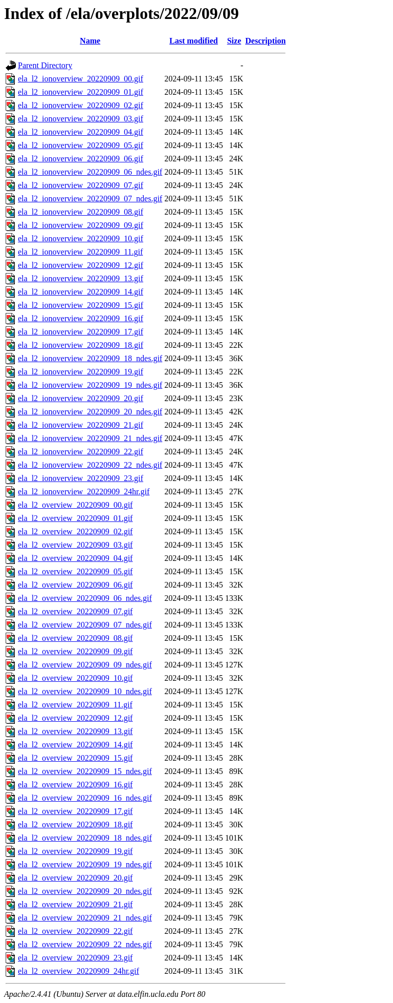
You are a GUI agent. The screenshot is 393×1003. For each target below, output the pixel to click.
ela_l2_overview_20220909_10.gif (75, 678)
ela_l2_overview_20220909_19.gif (75, 851)
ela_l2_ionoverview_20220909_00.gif (80, 78)
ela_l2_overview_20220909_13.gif (75, 731)
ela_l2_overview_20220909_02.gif (75, 531)
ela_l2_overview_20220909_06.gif (75, 584)
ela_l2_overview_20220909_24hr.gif (78, 971)
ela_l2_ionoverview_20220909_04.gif (80, 132)
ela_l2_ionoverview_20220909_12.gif (80, 265)
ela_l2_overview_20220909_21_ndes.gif (85, 917)
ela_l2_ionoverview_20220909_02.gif (80, 105)
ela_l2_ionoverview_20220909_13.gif (80, 278)
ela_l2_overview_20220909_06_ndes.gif (85, 598)
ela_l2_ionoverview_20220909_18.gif (80, 345)
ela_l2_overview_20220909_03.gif (75, 544)
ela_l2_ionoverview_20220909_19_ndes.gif (90, 385)
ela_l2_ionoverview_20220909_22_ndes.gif (90, 465)
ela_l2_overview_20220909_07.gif (75, 611)
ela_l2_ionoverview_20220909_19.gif (80, 371)
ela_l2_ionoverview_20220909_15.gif (80, 305)
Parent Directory (45, 65)
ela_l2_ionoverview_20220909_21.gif (80, 425)
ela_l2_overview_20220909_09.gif (75, 651)
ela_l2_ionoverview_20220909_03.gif (80, 118)
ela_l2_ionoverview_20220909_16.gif (80, 318)
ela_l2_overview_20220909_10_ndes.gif (85, 691)
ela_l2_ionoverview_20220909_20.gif (80, 398)
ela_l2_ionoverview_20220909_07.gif (80, 185)
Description (265, 40)
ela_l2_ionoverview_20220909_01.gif (80, 92)
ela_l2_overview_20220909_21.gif (75, 904)
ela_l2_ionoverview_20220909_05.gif (80, 145)
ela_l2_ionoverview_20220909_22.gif (80, 451)
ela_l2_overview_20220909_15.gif (75, 758)
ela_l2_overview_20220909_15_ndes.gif (85, 771)
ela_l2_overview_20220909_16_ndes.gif (85, 797)
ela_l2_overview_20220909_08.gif (75, 638)
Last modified (193, 40)
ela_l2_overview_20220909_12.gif (75, 718)
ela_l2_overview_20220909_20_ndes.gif (85, 891)
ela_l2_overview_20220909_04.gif (75, 558)
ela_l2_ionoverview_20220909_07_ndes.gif (90, 198)
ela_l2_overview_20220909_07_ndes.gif (85, 624)
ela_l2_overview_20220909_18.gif (75, 824)
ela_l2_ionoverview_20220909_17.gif (80, 331)
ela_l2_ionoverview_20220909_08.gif (80, 211)
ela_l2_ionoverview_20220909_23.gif (80, 478)
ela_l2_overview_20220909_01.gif (75, 518)
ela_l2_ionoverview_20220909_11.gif (80, 251)
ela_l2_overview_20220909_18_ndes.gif (85, 837)
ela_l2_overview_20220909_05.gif (75, 571)
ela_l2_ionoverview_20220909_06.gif (80, 158)
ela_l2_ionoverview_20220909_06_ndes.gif (90, 172)
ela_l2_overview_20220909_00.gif (75, 504)
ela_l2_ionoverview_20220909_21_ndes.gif (90, 438)
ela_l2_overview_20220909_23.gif (75, 957)
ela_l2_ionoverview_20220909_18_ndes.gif (90, 358)
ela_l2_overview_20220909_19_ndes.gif (85, 864)
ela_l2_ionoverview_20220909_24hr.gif (83, 491)
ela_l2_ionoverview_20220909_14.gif (80, 291)
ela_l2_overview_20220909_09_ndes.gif (85, 664)
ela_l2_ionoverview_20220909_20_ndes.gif (90, 411)
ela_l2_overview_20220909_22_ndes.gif (85, 944)
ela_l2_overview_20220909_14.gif (75, 744)
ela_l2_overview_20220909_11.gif (75, 704)
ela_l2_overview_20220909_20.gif (75, 877)
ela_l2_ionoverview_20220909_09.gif (80, 225)
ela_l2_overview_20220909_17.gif (75, 811)
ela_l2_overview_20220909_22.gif (75, 931)
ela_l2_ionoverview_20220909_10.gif (80, 238)
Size (234, 40)
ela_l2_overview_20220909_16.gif (75, 784)
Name (90, 40)
